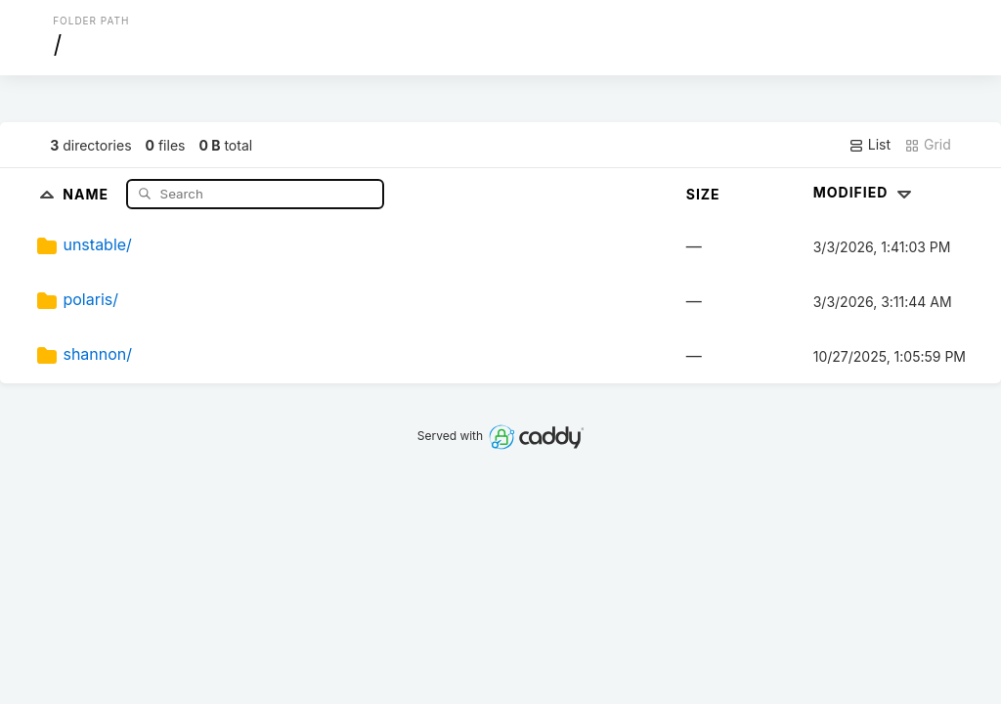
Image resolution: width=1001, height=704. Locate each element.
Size (703, 194)
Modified (864, 192)
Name (87, 193)
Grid (927, 145)
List (870, 145)
